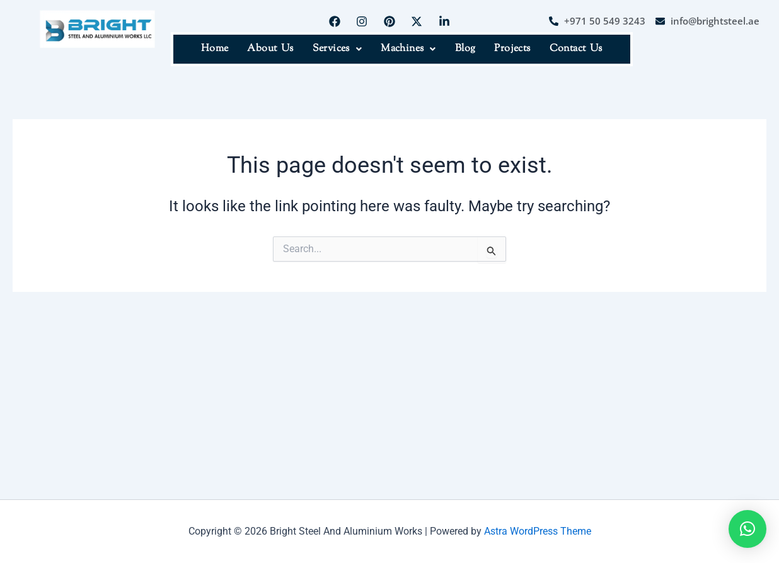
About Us (270, 49)
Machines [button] (408, 49)
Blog (465, 49)
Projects (512, 49)
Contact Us (576, 49)
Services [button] (337, 49)
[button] (337, 49)
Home (215, 49)
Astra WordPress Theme (537, 531)
